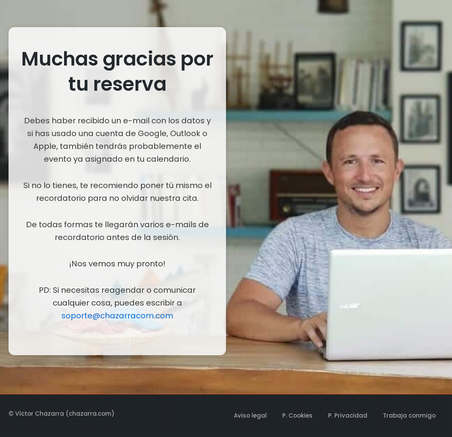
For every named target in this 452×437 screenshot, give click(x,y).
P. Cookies (297, 415)
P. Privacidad (347, 415)
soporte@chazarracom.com (117, 315)
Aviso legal (250, 415)
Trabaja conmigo (409, 415)
